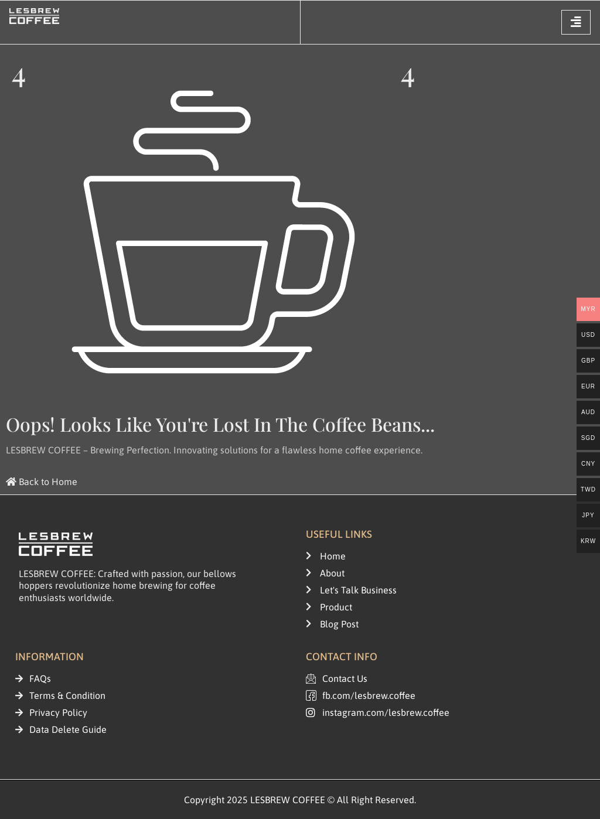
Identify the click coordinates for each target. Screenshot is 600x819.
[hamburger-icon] (576, 22)
